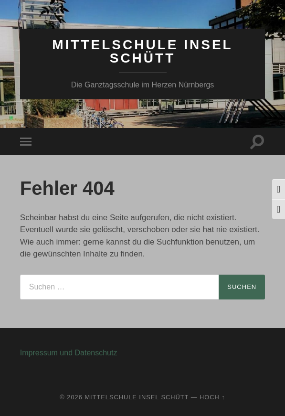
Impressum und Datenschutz (68, 353)
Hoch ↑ (212, 397)
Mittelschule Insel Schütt (142, 51)
